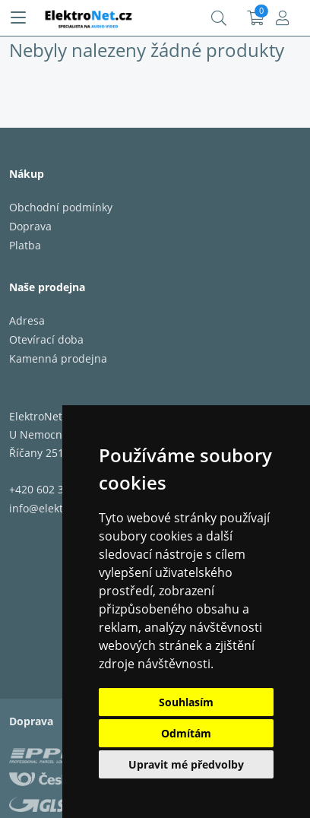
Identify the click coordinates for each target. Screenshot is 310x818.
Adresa (27, 320)
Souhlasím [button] (186, 702)
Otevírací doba (46, 339)
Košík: (255, 18)
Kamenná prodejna (58, 358)
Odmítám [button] (186, 733)
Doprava (30, 226)
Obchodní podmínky (60, 207)
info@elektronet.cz (56, 508)
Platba (25, 245)
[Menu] (18, 18)
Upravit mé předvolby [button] (186, 764)
